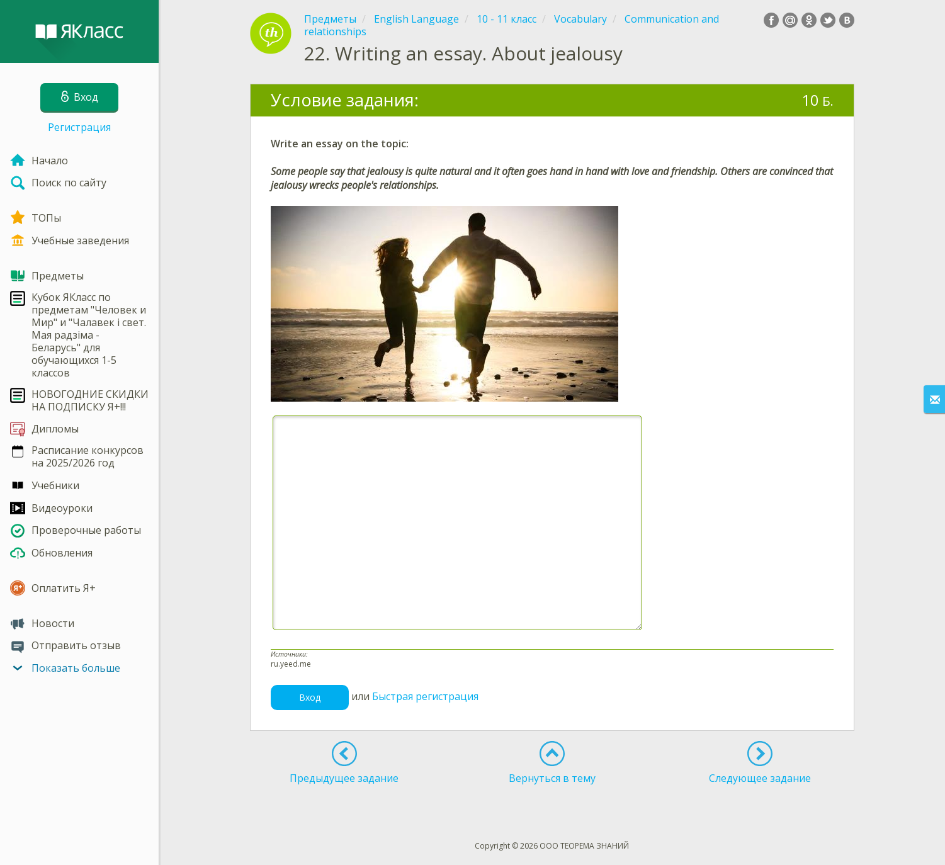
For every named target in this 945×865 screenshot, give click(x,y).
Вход (309, 697)
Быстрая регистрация (425, 696)
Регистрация (79, 127)
